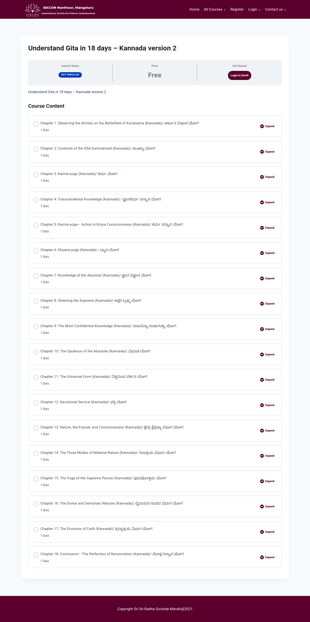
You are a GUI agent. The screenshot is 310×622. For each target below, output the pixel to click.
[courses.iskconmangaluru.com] (59, 9)
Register (237, 9)
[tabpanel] (155, 92)
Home (195, 9)
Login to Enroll (239, 75)
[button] (224, 9)
